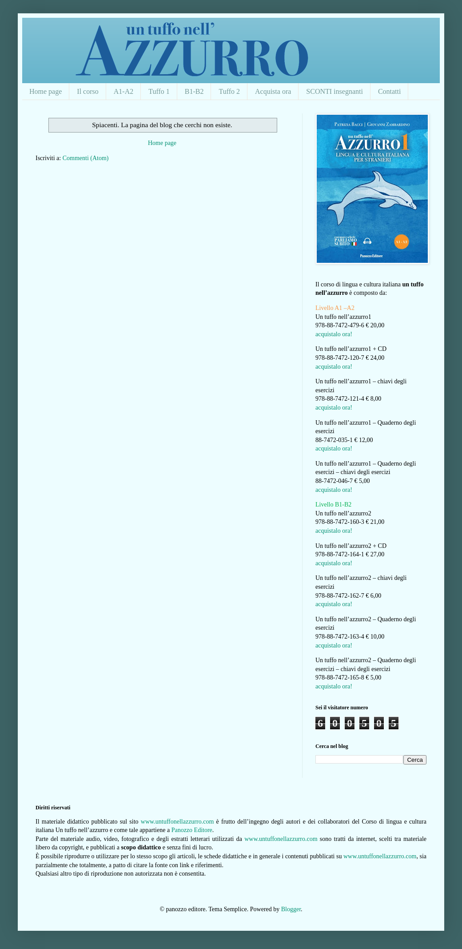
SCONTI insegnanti (334, 91)
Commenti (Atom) (86, 158)
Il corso (87, 91)
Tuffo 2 (229, 91)
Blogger (291, 909)
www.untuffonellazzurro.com (177, 821)
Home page (45, 91)
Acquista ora (273, 91)
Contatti (389, 91)
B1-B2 (194, 91)
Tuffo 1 (159, 91)
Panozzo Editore (191, 830)
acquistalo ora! (333, 334)
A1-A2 (123, 91)
